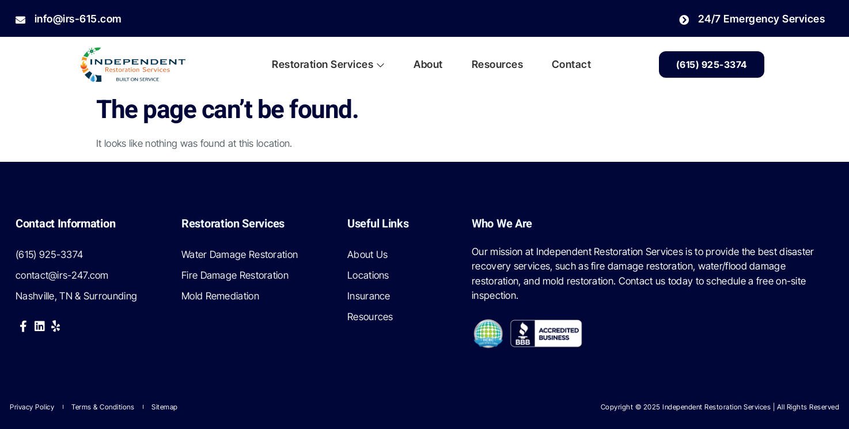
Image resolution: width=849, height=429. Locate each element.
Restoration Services (328, 64)
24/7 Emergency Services (752, 19)
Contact (572, 64)
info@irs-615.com (69, 19)
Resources (498, 64)
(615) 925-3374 (711, 64)
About (428, 64)
